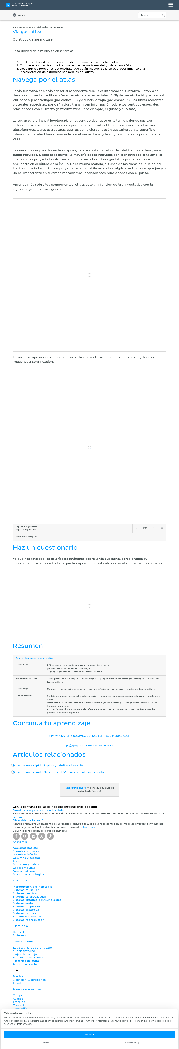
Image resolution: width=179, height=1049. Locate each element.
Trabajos (19, 1002)
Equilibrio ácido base (28, 916)
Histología (20, 926)
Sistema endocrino (26, 903)
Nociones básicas (25, 848)
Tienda (17, 983)
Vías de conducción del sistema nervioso (38, 27)
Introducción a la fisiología (32, 886)
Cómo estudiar (24, 941)
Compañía (20, 1008)
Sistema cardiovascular (30, 896)
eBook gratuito (24, 951)
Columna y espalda (26, 857)
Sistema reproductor (28, 919)
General (18, 932)
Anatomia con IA (25, 964)
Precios (18, 976)
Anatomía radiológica (28, 874)
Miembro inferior (25, 854)
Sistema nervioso (25, 893)
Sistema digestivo (26, 910)
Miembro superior (26, 851)
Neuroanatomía (24, 871)
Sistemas (19, 935)
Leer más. (19, 817)
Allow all (89, 1034)
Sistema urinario (25, 913)
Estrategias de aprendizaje (32, 947)
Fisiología (20, 880)
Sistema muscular (26, 890)
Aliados (18, 998)
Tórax (17, 861)
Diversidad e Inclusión (29, 820)
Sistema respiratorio (28, 906)
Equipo (18, 995)
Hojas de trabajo (25, 954)
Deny (46, 1042)
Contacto (19, 1005)
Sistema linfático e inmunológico (37, 900)
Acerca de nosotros (27, 989)
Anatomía (20, 841)
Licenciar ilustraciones (29, 979)
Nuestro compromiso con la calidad (39, 810)
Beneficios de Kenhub (29, 957)
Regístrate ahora (75, 788)
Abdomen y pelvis (26, 864)
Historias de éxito (26, 961)
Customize (132, 1042)
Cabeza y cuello (24, 867)
